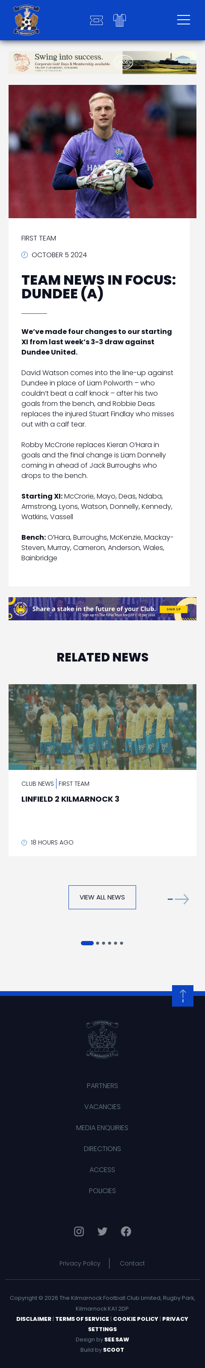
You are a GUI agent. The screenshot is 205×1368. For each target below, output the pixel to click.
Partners (102, 1086)
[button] (178, 899)
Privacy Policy (80, 1263)
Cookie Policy (135, 1319)
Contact (132, 1263)
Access (102, 1170)
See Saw (116, 1339)
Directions (102, 1149)
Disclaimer (33, 1319)
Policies (102, 1191)
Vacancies (102, 1107)
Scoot (113, 1349)
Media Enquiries (102, 1128)
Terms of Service (82, 1319)
